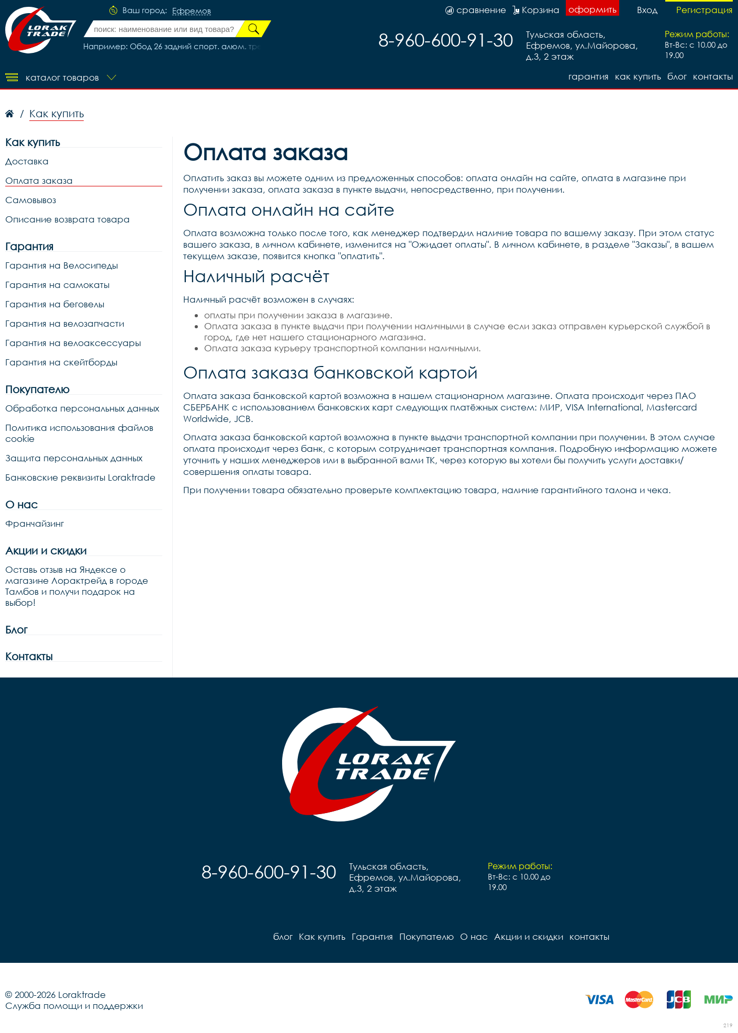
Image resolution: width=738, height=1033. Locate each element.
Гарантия (588, 76)
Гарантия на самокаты (57, 284)
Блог (16, 629)
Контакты (28, 656)
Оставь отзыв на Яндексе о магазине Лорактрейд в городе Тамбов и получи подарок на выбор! (76, 586)
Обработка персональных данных (82, 408)
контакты (713, 76)
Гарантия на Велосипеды (61, 265)
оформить (592, 9)
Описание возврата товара (67, 219)
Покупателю (37, 389)
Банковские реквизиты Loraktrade (80, 477)
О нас (21, 504)
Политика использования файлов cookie (79, 433)
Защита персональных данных (73, 457)
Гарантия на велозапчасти (64, 323)
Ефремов (191, 11)
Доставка (27, 160)
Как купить (638, 76)
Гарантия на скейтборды (61, 362)
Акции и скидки (45, 550)
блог (677, 76)
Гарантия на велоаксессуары (73, 342)
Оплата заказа (39, 180)
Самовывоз (30, 199)
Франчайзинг (34, 523)
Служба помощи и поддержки (74, 1005)
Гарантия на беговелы (54, 303)
